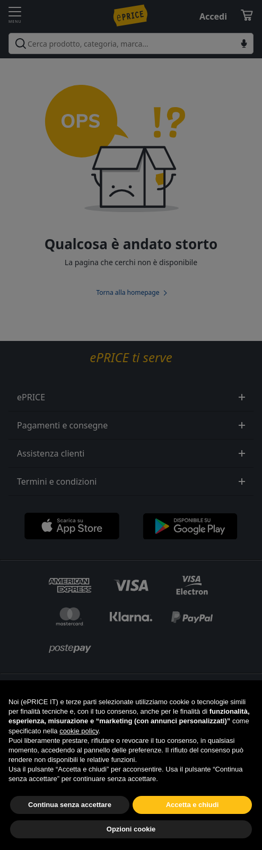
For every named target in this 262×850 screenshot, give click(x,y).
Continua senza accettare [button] (69, 822)
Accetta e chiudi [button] (192, 822)
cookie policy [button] (78, 748)
